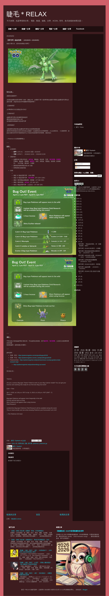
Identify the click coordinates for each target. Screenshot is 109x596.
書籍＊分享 (39, 29)
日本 (77, 350)
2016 (86, 355)
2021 (78, 212)
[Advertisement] (90, 49)
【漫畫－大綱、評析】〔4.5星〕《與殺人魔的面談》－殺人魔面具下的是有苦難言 (35, 563)
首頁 (38, 515)
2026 (78, 198)
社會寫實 (90, 358)
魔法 (78, 357)
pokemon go (43, 443)
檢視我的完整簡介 (89, 156)
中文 (97, 358)
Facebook (80, 29)
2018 (78, 285)
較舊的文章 (64, 515)
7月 (79, 233)
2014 (100, 353)
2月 (79, 279)
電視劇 (77, 362)
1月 (79, 282)
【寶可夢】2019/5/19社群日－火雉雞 (89, 248)
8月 (79, 231)
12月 (79, 220)
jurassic (88, 360)
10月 (79, 225)
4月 (16, 443)
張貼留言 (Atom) (16, 519)
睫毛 (86, 187)
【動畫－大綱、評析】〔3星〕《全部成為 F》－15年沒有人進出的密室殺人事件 (35, 551)
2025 (78, 201)
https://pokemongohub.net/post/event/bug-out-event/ (30, 364)
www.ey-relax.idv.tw (88, 191)
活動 (25, 443)
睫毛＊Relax (80, 127)
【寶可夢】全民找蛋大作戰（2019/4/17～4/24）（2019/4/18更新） (90, 256)
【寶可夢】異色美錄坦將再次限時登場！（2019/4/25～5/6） (89, 252)
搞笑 (98, 357)
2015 (93, 355)
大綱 (99, 350)
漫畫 (81, 352)
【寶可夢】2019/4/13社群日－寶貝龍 (89, 264)
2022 (78, 209)
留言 (77, 167)
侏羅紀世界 (95, 360)
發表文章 (79, 164)
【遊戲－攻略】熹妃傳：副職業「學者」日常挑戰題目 (27, 531)
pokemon (36, 443)
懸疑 (85, 357)
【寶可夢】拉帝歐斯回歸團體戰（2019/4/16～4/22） (87, 260)
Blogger (85, 589)
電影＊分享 (53, 29)
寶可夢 (30, 443)
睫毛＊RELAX (27, 14)
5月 (79, 239)
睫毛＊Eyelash (90, 150)
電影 (100, 355)
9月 (79, 228)
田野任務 (21, 443)
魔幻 (82, 362)
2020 (78, 215)
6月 (79, 236)
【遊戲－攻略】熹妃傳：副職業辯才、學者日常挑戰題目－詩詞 (29, 540)
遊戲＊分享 (67, 29)
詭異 (101, 360)
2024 (78, 204)
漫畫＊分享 (12, 29)
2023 (78, 207)
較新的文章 (11, 515)
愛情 (92, 353)
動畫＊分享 (26, 29)
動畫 (88, 350)
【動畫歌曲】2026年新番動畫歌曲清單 (70, 531)
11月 (79, 222)
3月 (79, 276)
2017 (75, 358)
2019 (13, 443)
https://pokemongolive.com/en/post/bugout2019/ (33, 355)
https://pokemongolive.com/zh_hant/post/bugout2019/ (34, 357)
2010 (83, 360)
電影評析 (83, 358)
